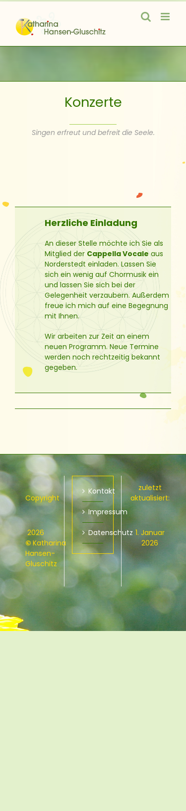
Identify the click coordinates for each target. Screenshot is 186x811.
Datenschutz (93, 533)
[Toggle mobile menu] (166, 16)
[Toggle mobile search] (146, 16)
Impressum (93, 512)
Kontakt (93, 491)
